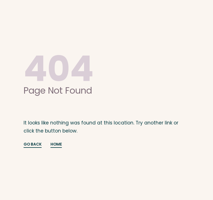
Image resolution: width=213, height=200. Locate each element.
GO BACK (33, 144)
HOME (56, 144)
